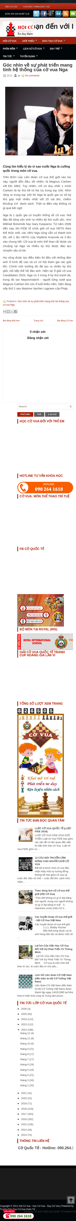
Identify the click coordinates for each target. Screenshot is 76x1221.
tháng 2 (24, 1085)
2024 (24, 1019)
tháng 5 (24, 1069)
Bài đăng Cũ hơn (65, 320)
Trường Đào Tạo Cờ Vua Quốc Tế (17, 1209)
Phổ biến (25, 414)
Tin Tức (10, 55)
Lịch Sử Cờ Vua (35, 47)
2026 (24, 1008)
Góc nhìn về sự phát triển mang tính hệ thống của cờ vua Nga (37, 67)
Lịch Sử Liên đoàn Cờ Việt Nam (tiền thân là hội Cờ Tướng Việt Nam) (53, 978)
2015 (24, 1124)
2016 (24, 1119)
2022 (24, 1029)
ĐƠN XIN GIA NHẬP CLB (17, 14)
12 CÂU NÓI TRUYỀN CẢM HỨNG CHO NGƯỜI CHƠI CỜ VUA (52, 861)
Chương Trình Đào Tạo (36, 7)
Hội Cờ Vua (10, 41)
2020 (24, 1098)
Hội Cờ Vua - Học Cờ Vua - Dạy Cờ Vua (39, 1206)
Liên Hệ (60, 14)
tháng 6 (24, 1064)
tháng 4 (24, 1075)
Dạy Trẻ (57, 47)
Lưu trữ (52, 414)
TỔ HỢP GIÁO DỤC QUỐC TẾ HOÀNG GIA (55, 1211)
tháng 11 (25, 1038)
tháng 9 (24, 1048)
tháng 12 (25, 1033)
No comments (32, 75)
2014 (24, 1129)
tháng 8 (24, 1054)
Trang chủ (38, 320)
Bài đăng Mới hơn (11, 320)
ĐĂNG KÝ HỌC (42, 14)
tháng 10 (25, 1043)
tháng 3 (24, 1080)
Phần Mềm (11, 47)
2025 (24, 1014)
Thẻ (39, 414)
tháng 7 (24, 1059)
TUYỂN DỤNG (30, 55)
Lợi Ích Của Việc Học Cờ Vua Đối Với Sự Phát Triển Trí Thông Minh (53, 949)
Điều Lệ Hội (11, 7)
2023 (24, 1024)
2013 (24, 1134)
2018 (24, 1108)
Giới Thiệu (30, 39)
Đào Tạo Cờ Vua (54, 39)
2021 (24, 1093)
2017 (24, 1114)
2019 (24, 1103)
